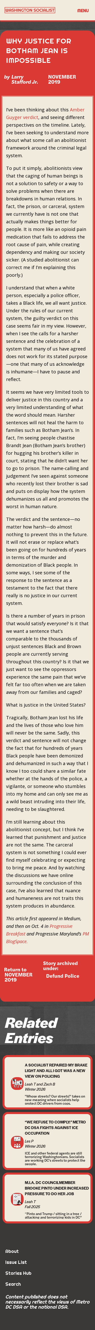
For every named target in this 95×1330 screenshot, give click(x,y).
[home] (37, 10)
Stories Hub (18, 1273)
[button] (83, 10)
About (12, 1251)
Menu (83, 10)
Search (13, 1284)
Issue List (16, 1262)
